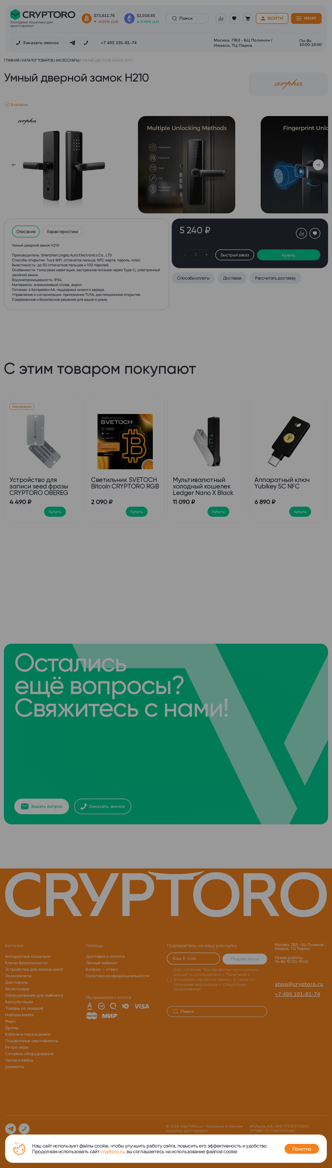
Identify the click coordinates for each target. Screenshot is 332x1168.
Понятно (301, 1149)
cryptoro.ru (112, 1151)
